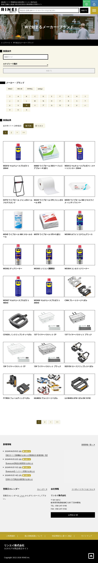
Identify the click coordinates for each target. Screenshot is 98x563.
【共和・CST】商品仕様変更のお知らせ (20, 479)
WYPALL (30, 89)
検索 (84, 10)
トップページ (5, 43)
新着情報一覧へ (87, 445)
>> (24, 133)
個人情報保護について (33, 535)
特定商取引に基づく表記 (62, 535)
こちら (22, 495)
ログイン (94, 3)
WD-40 (19, 89)
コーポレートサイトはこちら (82, 489)
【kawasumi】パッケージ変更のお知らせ (21, 471)
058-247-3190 (61, 505)
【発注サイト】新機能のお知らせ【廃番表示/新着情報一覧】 (28, 455)
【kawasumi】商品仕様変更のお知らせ (20, 463)
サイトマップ (86, 535)
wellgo (40, 89)
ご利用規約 (10, 535)
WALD (10, 89)
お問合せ (73, 515)
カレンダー (41, 489)
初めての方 (86, 3)
